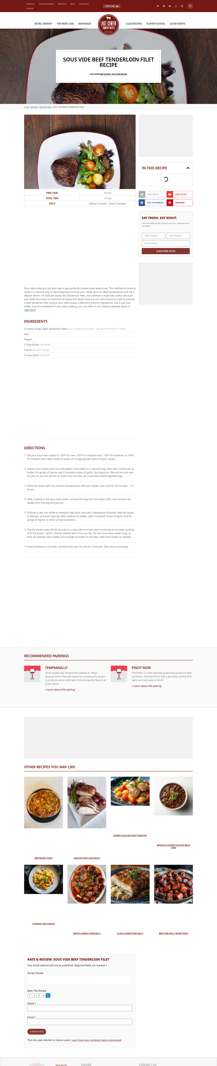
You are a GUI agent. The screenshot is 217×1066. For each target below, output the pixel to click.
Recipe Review (35, 973)
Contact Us (84, 3)
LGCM (26, 107)
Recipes (34, 107)
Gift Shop (62, 3)
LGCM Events (177, 23)
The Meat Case (65, 23)
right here (29, 310)
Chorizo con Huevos (43, 923)
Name (31, 1003)
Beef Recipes (105, 74)
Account (30, 8)
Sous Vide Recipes (119, 74)
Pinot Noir (141, 667)
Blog (73, 3)
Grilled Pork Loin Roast (87, 858)
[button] (190, 6)
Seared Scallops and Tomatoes (130, 835)
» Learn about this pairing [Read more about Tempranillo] (60, 689)
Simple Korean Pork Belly (87, 933)
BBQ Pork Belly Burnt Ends (173, 933)
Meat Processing (46, 3)
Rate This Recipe (36, 990)
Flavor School (155, 23)
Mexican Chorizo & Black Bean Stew (173, 846)
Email (31, 1017)
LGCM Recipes (134, 23)
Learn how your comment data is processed (96, 1040)
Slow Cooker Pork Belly (130, 933)
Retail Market (43, 23)
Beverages (84, 23)
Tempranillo (56, 667)
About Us (30, 3)
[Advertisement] (80, 247)
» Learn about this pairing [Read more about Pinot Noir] (146, 686)
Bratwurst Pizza (43, 858)
